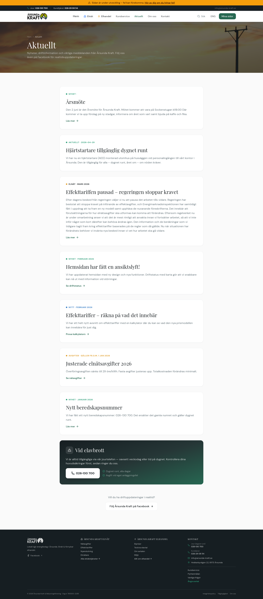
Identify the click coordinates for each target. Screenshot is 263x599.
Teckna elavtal (140, 547)
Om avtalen (139, 551)
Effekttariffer (87, 547)
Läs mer (72, 120)
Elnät (88, 16)
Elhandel (104, 16)
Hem (76, 16)
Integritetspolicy (209, 594)
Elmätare (85, 555)
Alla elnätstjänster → (90, 558)
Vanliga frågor (194, 577)
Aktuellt (138, 16)
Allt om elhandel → (143, 558)
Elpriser (137, 543)
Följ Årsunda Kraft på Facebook (131, 506)
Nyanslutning (87, 551)
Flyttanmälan (194, 574)
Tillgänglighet (223, 594)
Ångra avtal (193, 581)
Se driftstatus (75, 285)
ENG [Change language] (213, 16)
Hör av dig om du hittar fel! (160, 2)
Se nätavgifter (76, 378)
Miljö (136, 555)
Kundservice (123, 16)
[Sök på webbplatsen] (201, 16)
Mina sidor (227, 16)
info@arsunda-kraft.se (201, 558)
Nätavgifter (86, 543)
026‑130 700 (82, 473)
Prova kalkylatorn (77, 334)
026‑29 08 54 (197, 553)
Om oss (152, 16)
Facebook (34, 555)
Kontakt (165, 16)
